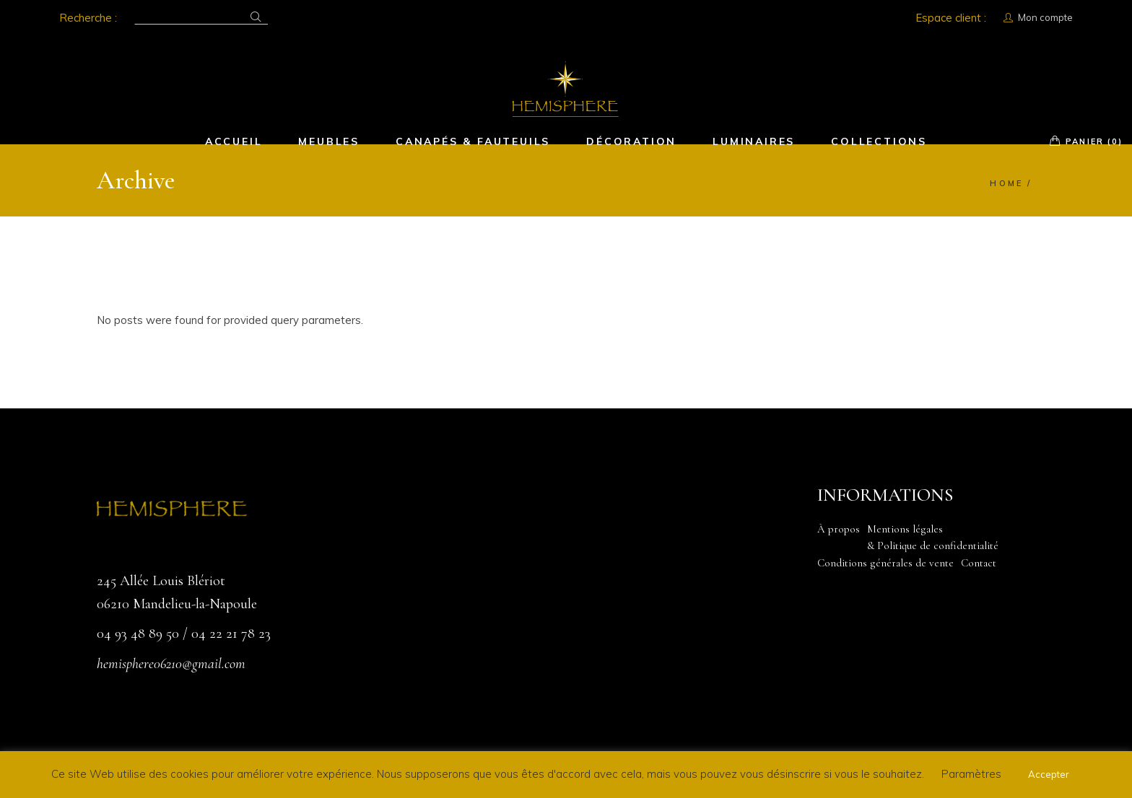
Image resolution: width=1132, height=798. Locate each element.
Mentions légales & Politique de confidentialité (932, 537)
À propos (838, 528)
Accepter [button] (1048, 774)
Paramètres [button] (971, 774)
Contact (978, 562)
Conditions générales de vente (885, 562)
